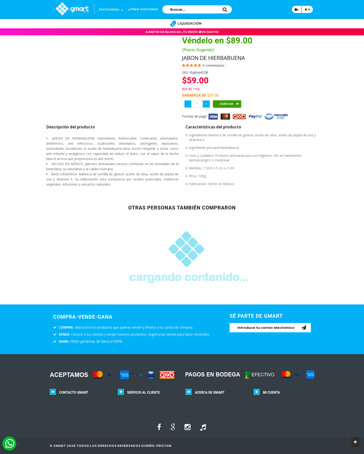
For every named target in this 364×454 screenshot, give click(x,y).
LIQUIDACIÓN (186, 23)
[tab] (80, 394)
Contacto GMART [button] (73, 392)
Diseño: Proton (156, 445)
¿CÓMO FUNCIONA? (143, 9)
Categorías (109, 9)
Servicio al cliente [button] (143, 392)
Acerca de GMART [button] (209, 392)
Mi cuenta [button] (271, 392)
